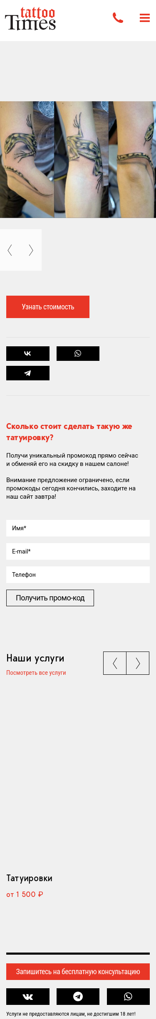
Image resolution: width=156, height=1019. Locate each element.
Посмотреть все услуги (36, 673)
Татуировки (29, 877)
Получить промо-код (50, 597)
